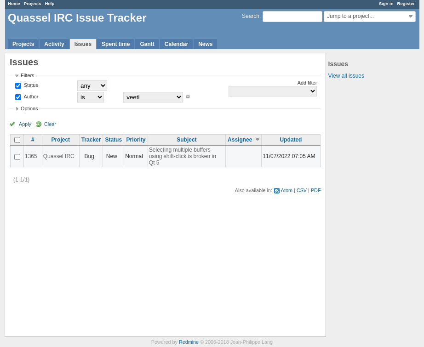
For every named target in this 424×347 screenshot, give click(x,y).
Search (250, 16)
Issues (83, 44)
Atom (286, 190)
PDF (316, 190)
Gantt (147, 44)
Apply (25, 124)
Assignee (240, 140)
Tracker (91, 140)
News (205, 44)
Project (60, 140)
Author (30, 96)
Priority (135, 140)
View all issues (346, 76)
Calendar (176, 44)
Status (30, 85)
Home (14, 3)
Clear (50, 124)
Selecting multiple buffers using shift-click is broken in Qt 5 (182, 156)
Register (406, 3)
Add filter (307, 82)
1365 (31, 156)
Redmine (189, 342)
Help (50, 3)
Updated (291, 140)
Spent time (116, 44)
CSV (302, 190)
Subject (186, 140)
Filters (27, 75)
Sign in (386, 3)
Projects (32, 3)
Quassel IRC (58, 156)
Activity (54, 44)
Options (29, 108)
